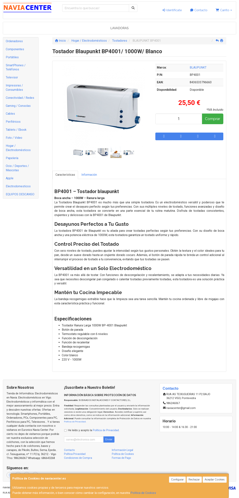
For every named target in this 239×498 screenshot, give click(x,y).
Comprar (212, 119)
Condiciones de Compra (78, 457)
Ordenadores (14, 41)
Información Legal (122, 450)
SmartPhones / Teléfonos (16, 67)
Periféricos (13, 121)
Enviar (108, 439)
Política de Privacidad (75, 421)
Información (89, 174)
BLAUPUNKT (198, 67)
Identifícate (172, 10)
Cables (10, 113)
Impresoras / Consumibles (14, 87)
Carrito (224, 10)
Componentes (15, 49)
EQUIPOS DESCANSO (20, 194)
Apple (9, 178)
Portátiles (12, 57)
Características (65, 174)
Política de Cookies (143, 493)
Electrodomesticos (18, 186)
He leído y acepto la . (93, 430)
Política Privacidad (75, 453)
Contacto (198, 10)
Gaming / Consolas (18, 106)
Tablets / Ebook (16, 129)
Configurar (177, 479)
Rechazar (194, 479)
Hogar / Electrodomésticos (18, 148)
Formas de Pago (121, 457)
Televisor (12, 77)
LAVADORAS (119, 28)
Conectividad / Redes (20, 98)
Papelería (12, 158)
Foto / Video (14, 137)
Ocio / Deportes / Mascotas (17, 168)
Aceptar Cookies (215, 479)
